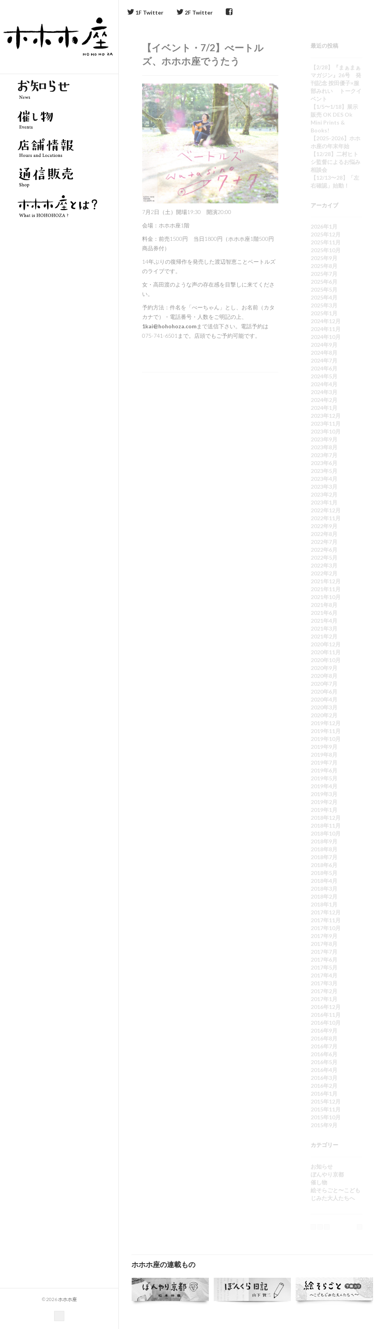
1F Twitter (145, 12)
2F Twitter (194, 12)
